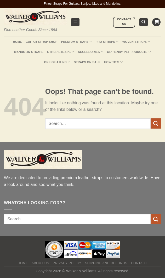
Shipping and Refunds (106, 263)
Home (17, 41)
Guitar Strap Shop (42, 41)
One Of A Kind (57, 61)
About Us (40, 263)
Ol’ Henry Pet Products (129, 51)
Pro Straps (106, 41)
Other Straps (60, 51)
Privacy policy (67, 263)
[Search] (143, 22)
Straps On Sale (87, 62)
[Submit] (156, 123)
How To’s (113, 61)
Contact (139, 263)
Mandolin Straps (28, 51)
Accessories (90, 51)
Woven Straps (136, 41)
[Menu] (75, 22)
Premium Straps (76, 41)
